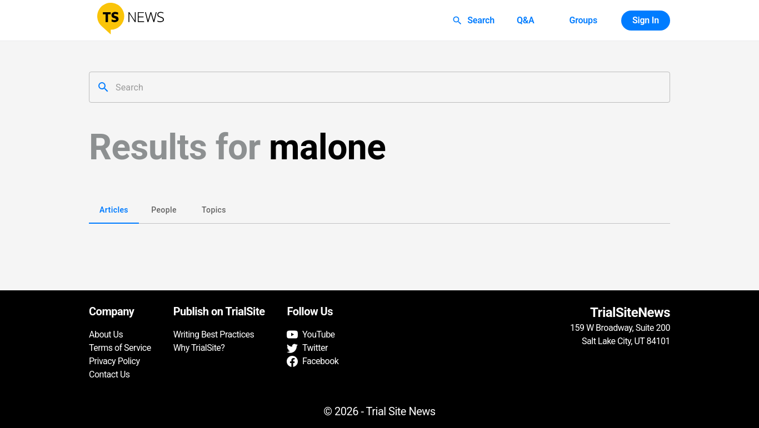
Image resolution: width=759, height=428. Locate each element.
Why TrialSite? (199, 348)
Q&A (526, 20)
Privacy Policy (114, 361)
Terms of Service (120, 348)
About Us (106, 334)
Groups (583, 20)
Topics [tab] (214, 210)
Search (474, 20)
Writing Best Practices (213, 334)
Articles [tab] (114, 210)
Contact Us (109, 374)
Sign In (645, 21)
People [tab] (164, 210)
